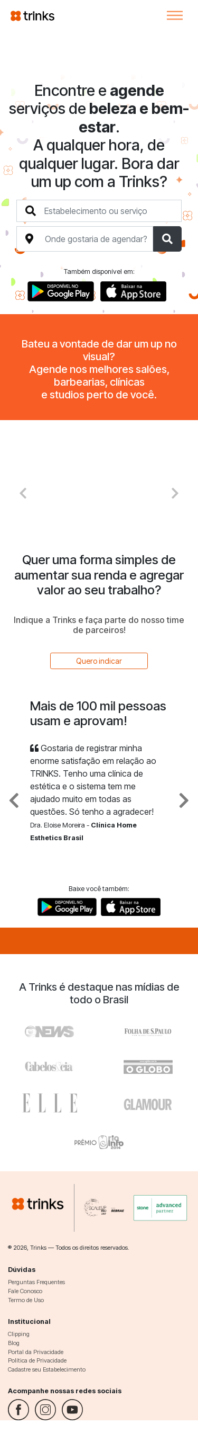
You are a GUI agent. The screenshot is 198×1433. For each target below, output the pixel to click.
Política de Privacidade (37, 1360)
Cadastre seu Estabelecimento (47, 1369)
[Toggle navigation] (175, 15)
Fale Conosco (25, 1291)
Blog (14, 1343)
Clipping (19, 1334)
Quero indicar (99, 660)
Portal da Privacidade (35, 1352)
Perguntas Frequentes (36, 1282)
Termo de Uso (26, 1300)
